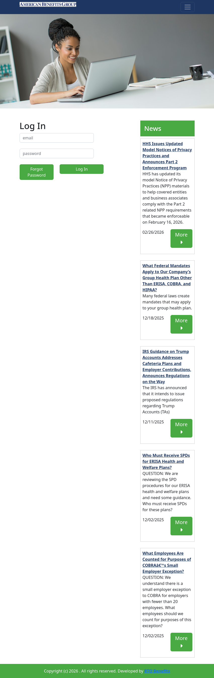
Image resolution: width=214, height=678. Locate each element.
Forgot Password (36, 172)
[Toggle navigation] (188, 7)
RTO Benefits (157, 671)
